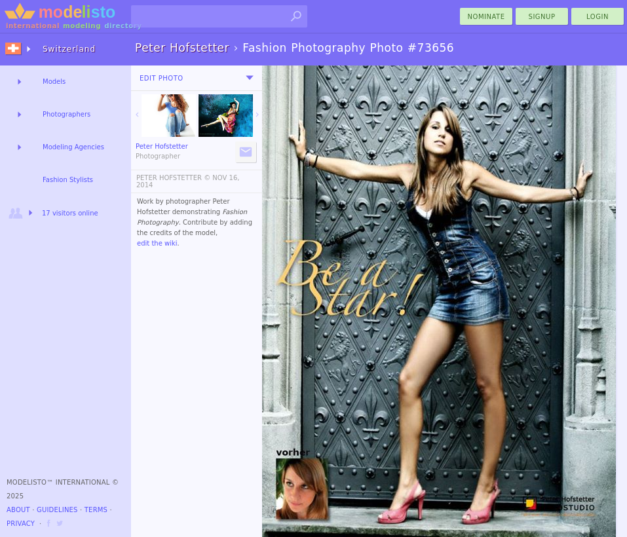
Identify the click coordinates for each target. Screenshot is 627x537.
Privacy (21, 523)
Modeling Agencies (73, 147)
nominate (486, 16)
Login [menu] (597, 16)
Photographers (66, 114)
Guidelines (57, 509)
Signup (542, 16)
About (18, 509)
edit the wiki (157, 243)
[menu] (249, 77)
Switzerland (69, 49)
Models (54, 81)
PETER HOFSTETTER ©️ (173, 177)
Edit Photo (161, 78)
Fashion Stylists (68, 179)
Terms (96, 509)
